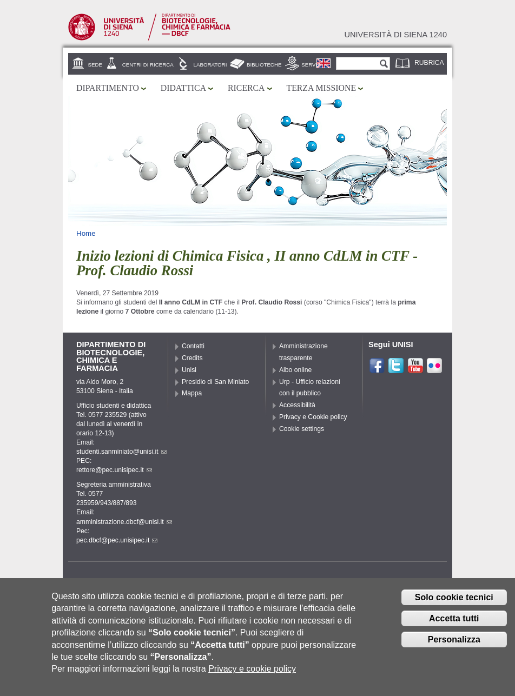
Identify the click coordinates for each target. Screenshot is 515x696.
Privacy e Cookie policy (313, 417)
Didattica (183, 87)
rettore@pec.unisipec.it (114, 470)
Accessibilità (297, 405)
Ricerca (246, 87)
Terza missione (321, 87)
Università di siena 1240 (395, 34)
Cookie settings (301, 429)
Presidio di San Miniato (215, 382)
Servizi (311, 65)
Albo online (295, 370)
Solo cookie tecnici (454, 605)
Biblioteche (264, 65)
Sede (95, 65)
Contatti (193, 346)
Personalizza (454, 647)
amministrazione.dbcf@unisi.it (124, 522)
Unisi (189, 370)
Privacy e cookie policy (252, 676)
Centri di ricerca (148, 65)
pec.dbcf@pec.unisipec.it (116, 540)
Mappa (192, 393)
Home (86, 233)
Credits (192, 358)
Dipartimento (107, 87)
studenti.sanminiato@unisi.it (121, 451)
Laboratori (210, 65)
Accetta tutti (454, 626)
